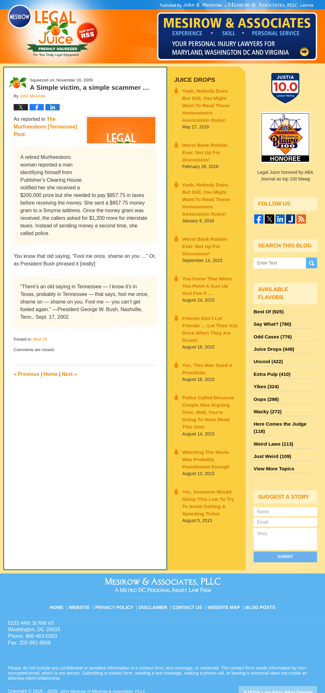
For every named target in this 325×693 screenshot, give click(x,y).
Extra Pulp (270, 368)
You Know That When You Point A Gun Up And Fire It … (208, 247)
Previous (26, 374)
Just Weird (271, 436)
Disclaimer (155, 583)
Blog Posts (260, 583)
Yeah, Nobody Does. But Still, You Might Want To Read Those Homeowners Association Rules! (208, 99)
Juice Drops (192, 79)
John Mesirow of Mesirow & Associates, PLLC (105, 669)
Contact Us (189, 583)
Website (84, 583)
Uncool (267, 356)
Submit (285, 535)
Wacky (266, 402)
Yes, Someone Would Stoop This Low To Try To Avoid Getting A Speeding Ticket (209, 436)
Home (50, 374)
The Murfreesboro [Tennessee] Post (45, 126)
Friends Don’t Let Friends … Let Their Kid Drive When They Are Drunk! (209, 285)
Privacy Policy (118, 583)
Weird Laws (272, 425)
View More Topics (272, 448)
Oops (265, 391)
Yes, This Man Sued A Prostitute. (203, 319)
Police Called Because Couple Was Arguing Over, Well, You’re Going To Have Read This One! (209, 356)
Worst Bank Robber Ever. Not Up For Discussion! (207, 137)
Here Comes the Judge (283, 413)
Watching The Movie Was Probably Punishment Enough (207, 398)
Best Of (40, 339)
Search (311, 263)
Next (69, 374)
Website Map (224, 583)
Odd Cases (271, 334)
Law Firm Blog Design (286, 670)
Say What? (271, 322)
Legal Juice (53, 31)
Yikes (265, 379)
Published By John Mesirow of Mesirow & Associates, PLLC (237, 31)
